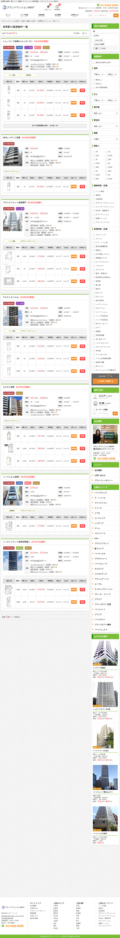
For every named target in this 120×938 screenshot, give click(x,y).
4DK (109, 171)
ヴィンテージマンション (105, 207)
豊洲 (77, 926)
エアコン (99, 239)
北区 (54, 923)
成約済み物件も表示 (103, 62)
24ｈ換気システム (102, 254)
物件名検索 (34, 918)
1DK (97, 155)
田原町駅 (48, 235)
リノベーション (101, 312)
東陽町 (78, 923)
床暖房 (98, 331)
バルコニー (100, 266)
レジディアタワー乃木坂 (101, 709)
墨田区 (55, 913)
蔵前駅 (43, 232)
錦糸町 (78, 908)
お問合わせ (75, 15)
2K (97, 159)
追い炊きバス (101, 339)
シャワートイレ (101, 304)
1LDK (110, 155)
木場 (77, 906)
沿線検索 (41, 15)
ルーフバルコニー (102, 262)
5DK (97, 179)
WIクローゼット (102, 324)
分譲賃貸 (28, 75)
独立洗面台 (100, 300)
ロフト (98, 327)
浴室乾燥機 (100, 335)
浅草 (77, 916)
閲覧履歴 (57, 7)
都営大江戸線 (35, 232)
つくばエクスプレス (37, 64)
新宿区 (55, 911)
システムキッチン (102, 343)
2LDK (98, 163)
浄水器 (98, 351)
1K (109, 152)
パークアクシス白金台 (101, 751)
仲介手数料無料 (101, 87)
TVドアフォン (101, 308)
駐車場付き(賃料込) (103, 277)
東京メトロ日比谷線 (37, 66)
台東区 (37, 60)
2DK (109, 159)
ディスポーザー (101, 354)
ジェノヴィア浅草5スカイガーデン (26, 41)
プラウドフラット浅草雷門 (22, 203)
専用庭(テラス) (101, 258)
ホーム (8, 15)
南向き (98, 289)
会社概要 (58, 15)
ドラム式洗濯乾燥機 (103, 358)
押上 (77, 921)
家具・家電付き (101, 273)
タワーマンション (102, 214)
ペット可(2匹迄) (102, 320)
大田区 (55, 921)
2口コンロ (99, 297)
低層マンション (101, 218)
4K (97, 171)
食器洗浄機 (100, 362)
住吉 (77, 918)
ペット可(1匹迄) (102, 316)
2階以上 (99, 250)
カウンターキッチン (103, 347)
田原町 (78, 913)
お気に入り (48, 7)
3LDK (110, 167)
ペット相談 (12, 75)
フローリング (101, 235)
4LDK (98, 175)
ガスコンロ (100, 269)
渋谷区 (55, 928)
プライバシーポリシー (38, 911)
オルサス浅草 (17, 387)
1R (97, 152)
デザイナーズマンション (12, 171)
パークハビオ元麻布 (100, 833)
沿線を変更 (99, 40)
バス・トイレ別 (101, 242)
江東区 (55, 906)
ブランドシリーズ (102, 222)
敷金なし (99, 80)
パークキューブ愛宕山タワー (103, 792)
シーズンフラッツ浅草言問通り (24, 542)
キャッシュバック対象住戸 (106, 370)
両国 (77, 911)
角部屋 (98, 281)
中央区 (55, 918)
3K (109, 163)
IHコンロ (99, 293)
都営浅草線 (34, 165)
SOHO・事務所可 (102, 211)
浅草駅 (48, 64)
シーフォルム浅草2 (19, 477)
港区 (54, 926)
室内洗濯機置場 (101, 246)
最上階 (98, 285)
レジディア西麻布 (99, 668)
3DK (97, 167)
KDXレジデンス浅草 (20, 138)
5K (109, 175)
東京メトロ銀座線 (36, 160)
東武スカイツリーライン (39, 69)
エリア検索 (24, 15)
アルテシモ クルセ (19, 297)
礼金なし (99, 84)
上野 (77, 928)
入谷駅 (48, 66)
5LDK (110, 179)
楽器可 (98, 195)
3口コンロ (99, 366)
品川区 (55, 916)
